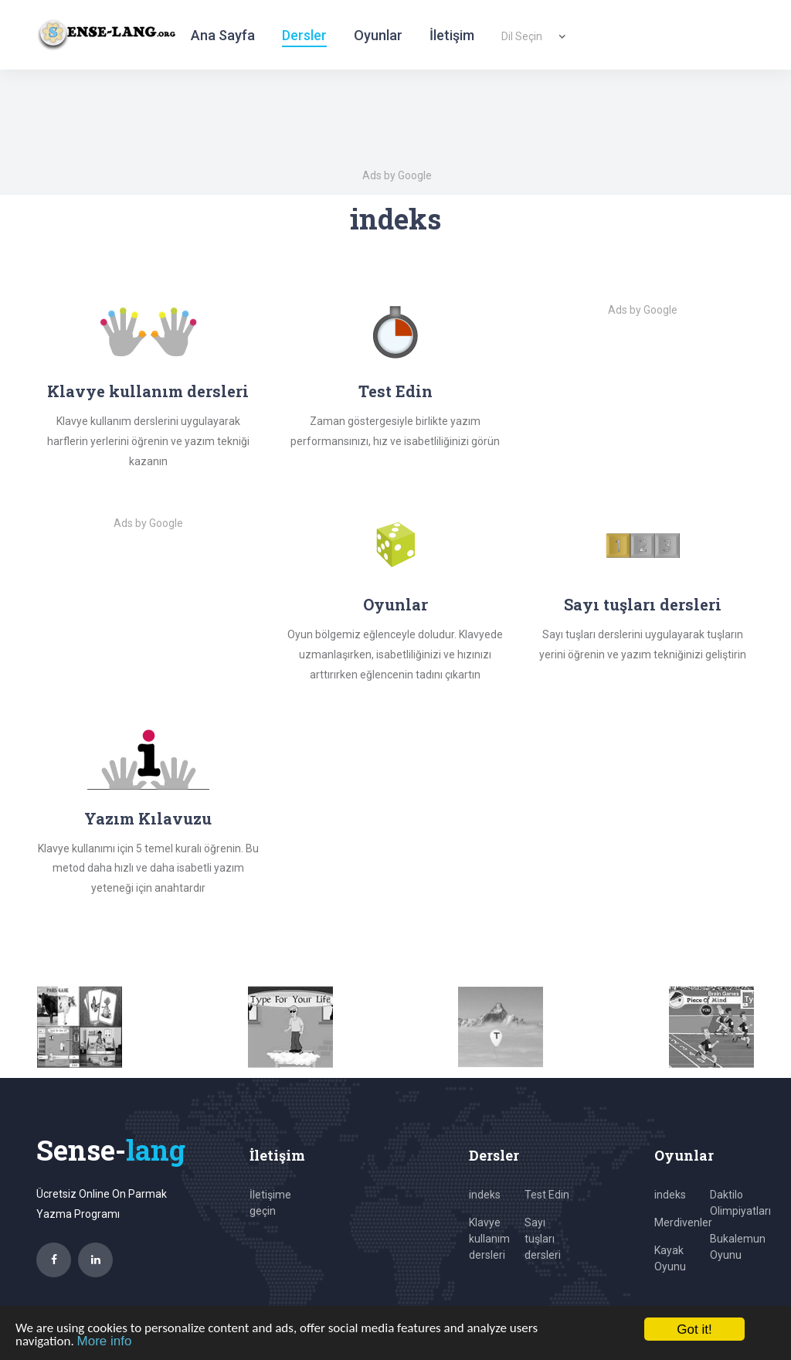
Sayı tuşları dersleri (642, 604)
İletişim (451, 35)
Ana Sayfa (223, 35)
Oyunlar (378, 35)
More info (104, 1341)
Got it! (694, 1329)
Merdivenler (683, 1222)
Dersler (304, 35)
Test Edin (395, 391)
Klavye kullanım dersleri (489, 1238)
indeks (485, 1194)
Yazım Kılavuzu (148, 818)
